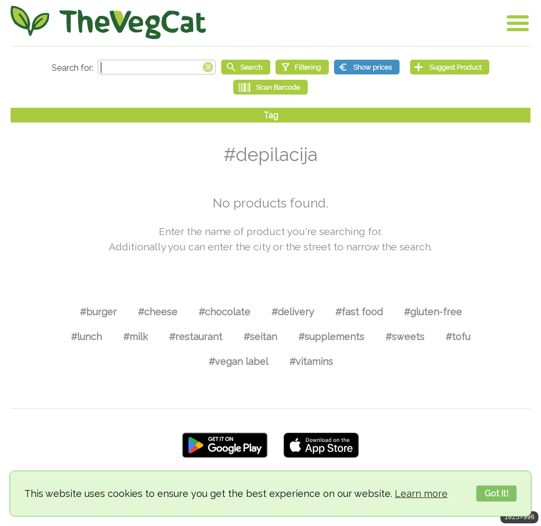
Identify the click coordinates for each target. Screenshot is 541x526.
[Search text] (157, 67)
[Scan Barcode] (270, 87)
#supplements (331, 336)
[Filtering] (302, 67)
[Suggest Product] (449, 67)
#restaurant (195, 336)
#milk (135, 336)
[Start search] (245, 67)
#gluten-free (433, 311)
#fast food (359, 311)
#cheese (157, 311)
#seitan (260, 336)
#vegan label (238, 361)
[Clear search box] (208, 66)
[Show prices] (367, 67)
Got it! (496, 494)
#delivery (292, 311)
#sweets (404, 336)
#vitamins (311, 361)
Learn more (421, 493)
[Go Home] (108, 22)
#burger (98, 311)
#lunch (86, 336)
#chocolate (224, 311)
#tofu (457, 336)
